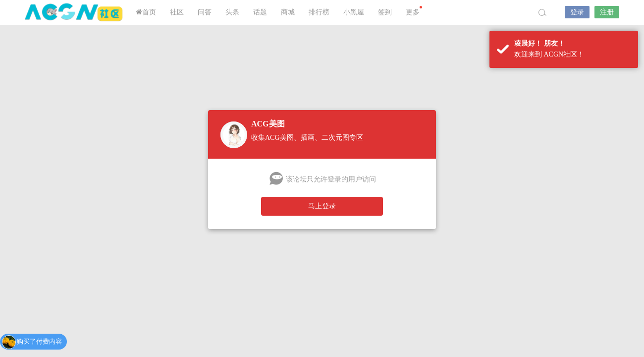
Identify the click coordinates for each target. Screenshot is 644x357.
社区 (177, 12)
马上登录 (322, 206)
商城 (288, 12)
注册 (607, 12)
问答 (205, 12)
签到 (385, 12)
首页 (146, 12)
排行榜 (319, 12)
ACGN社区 (74, 12)
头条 (232, 12)
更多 (414, 11)
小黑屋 (353, 12)
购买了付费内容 (39, 342)
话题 (260, 12)
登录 (577, 12)
